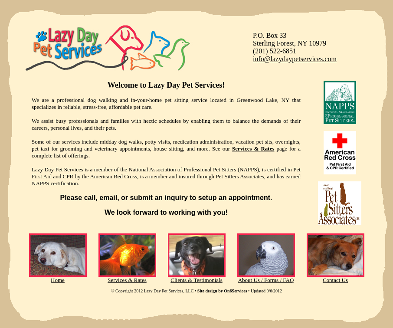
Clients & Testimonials (196, 280)
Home (58, 280)
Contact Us (335, 280)
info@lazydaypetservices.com (295, 58)
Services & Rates (127, 280)
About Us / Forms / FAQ (266, 280)
